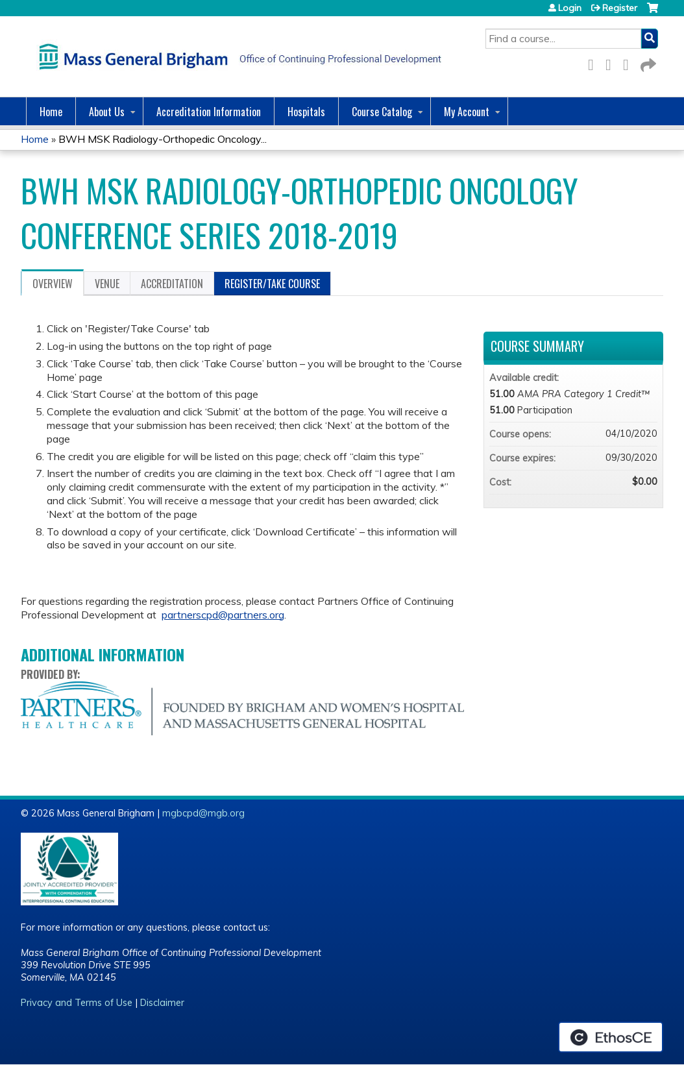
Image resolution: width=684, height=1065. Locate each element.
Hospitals (306, 111)
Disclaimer (162, 1003)
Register (619, 7)
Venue (107, 283)
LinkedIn (629, 62)
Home (51, 111)
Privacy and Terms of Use (76, 1003)
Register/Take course (272, 283)
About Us (107, 111)
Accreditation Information (208, 111)
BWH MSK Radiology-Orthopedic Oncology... (162, 138)
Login (569, 7)
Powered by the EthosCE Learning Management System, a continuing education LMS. (610, 1037)
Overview (52, 283)
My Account (466, 111)
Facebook (594, 62)
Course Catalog (382, 111)
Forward (647, 62)
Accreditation (172, 283)
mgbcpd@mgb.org (203, 813)
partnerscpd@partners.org (223, 614)
